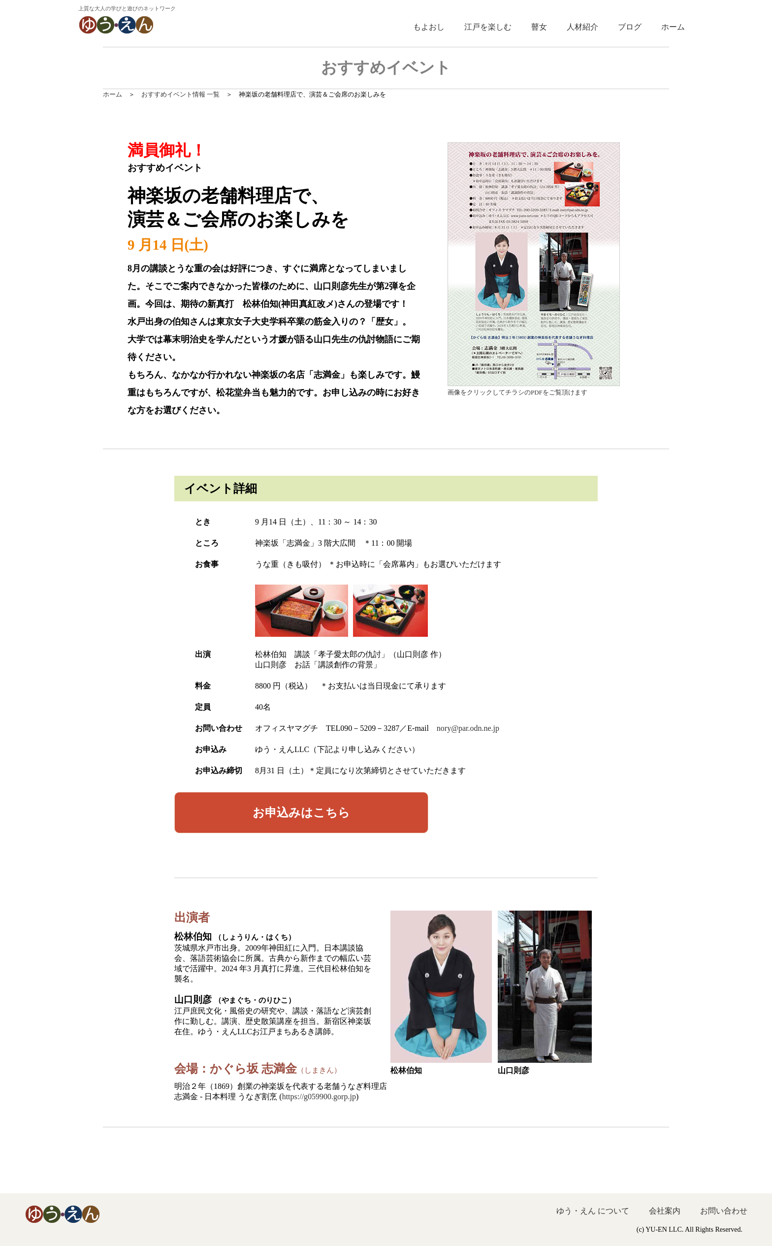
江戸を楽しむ (488, 27)
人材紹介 (582, 27)
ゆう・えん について (592, 1211)
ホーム (673, 27)
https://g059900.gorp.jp (319, 1096)
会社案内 (664, 1211)
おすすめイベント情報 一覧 (180, 94)
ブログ (630, 27)
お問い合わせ (723, 1211)
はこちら (301, 812)
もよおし (429, 27)
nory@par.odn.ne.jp (468, 728)
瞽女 (539, 27)
